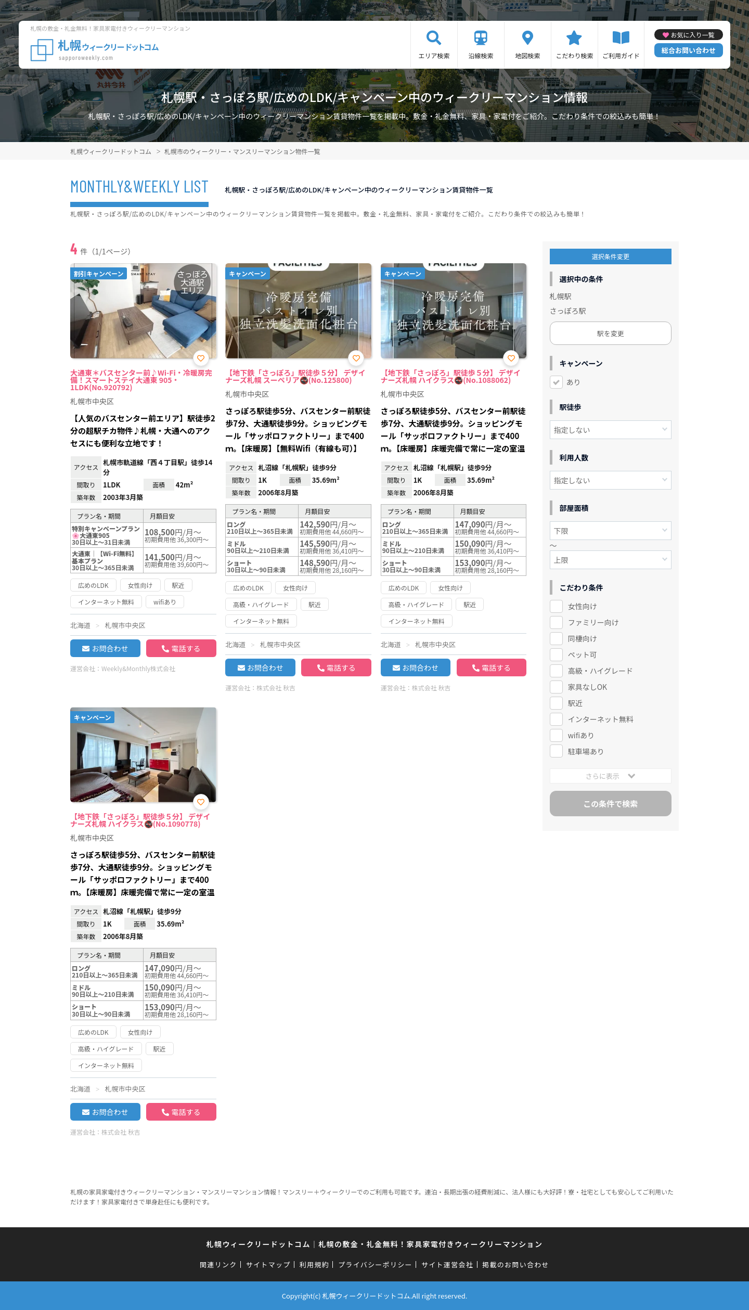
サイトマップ (268, 1264)
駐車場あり (586, 751)
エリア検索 (433, 55)
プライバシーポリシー (375, 1264)
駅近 (575, 703)
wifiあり (581, 735)
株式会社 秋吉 (275, 687)
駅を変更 (610, 333)
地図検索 (527, 55)
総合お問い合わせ (689, 50)
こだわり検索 (574, 55)
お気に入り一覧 (692, 34)
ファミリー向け (593, 622)
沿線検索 (480, 55)
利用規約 (314, 1264)
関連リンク (218, 1264)
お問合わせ (110, 648)
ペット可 (582, 654)
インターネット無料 (601, 719)
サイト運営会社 (447, 1264)
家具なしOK (587, 687)
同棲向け (582, 638)
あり (573, 382)
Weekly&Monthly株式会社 (138, 668)
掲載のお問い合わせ (515, 1264)
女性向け (582, 606)
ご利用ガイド (621, 55)
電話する (185, 648)
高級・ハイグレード (600, 670)
